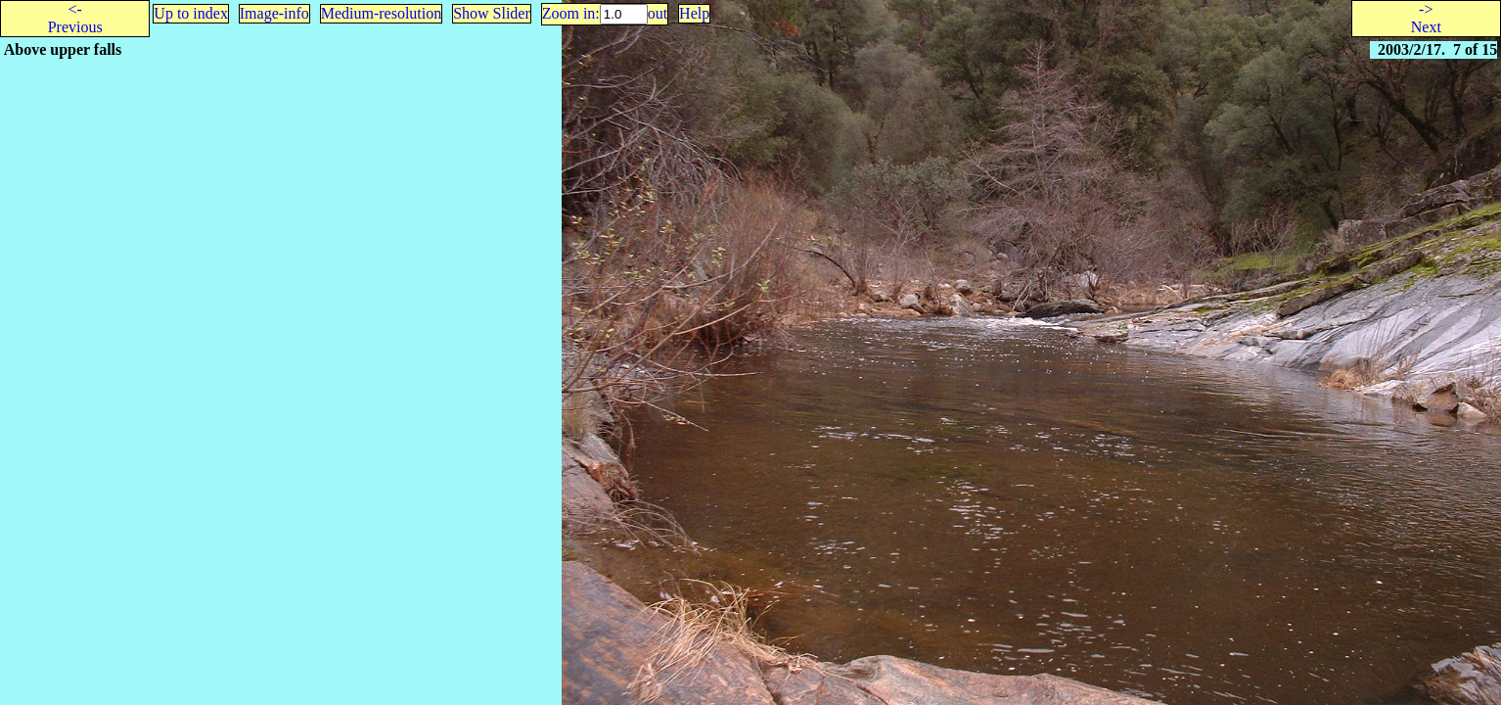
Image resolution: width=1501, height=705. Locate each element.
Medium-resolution (381, 13)
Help (694, 13)
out (657, 13)
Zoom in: (571, 13)
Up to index (191, 13)
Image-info (274, 13)
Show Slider (491, 13)
